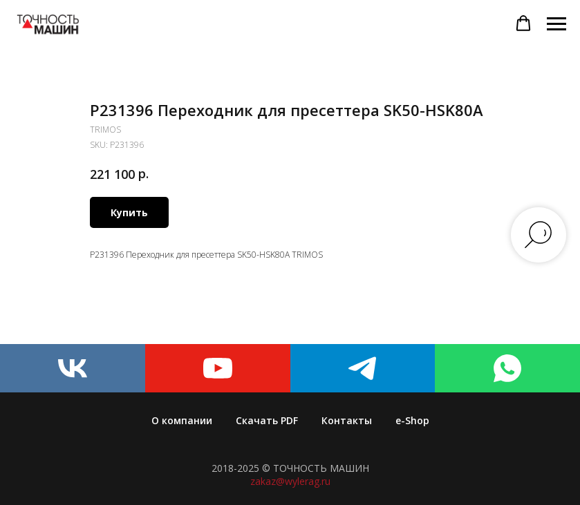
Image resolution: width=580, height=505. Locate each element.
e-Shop (412, 420)
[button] (523, 23)
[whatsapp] (507, 368)
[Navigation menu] (556, 24)
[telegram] (363, 368)
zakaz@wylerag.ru (290, 481)
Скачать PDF (267, 420)
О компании (181, 420)
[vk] (72, 368)
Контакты (346, 420)
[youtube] (217, 368)
